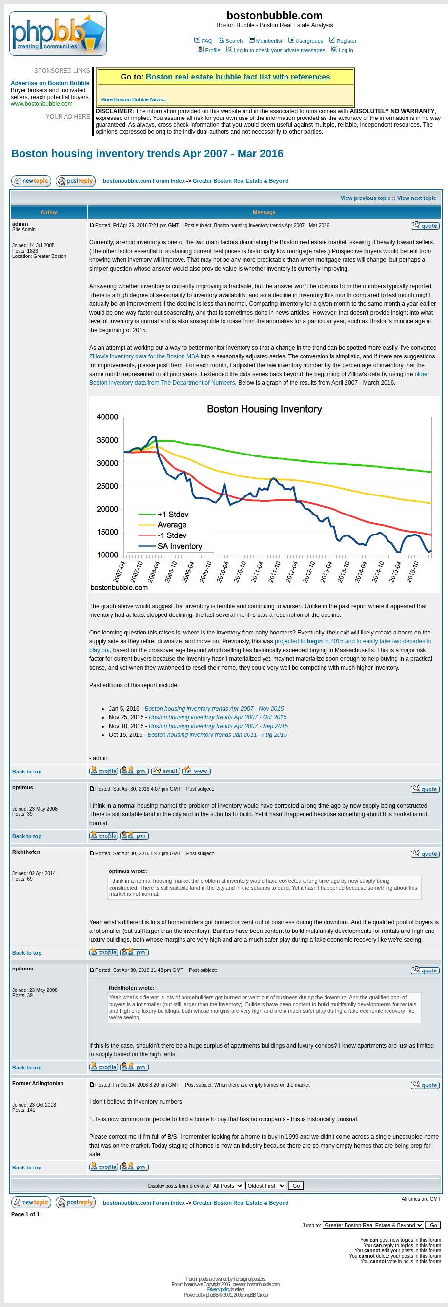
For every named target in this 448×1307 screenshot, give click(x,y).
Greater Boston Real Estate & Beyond (241, 181)
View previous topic (365, 198)
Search (231, 41)
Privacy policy (218, 1289)
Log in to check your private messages (276, 50)
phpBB (212, 1295)
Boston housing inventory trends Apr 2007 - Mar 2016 (147, 153)
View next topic (416, 198)
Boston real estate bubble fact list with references (238, 77)
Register (343, 41)
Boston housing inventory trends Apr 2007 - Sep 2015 (218, 726)
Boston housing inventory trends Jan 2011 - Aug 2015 (217, 735)
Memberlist (266, 41)
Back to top (26, 771)
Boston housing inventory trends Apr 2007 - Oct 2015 (217, 717)
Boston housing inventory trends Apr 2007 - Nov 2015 (214, 708)
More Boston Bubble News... (134, 99)
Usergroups (306, 41)
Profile (209, 50)
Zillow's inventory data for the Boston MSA (144, 356)
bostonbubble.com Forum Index (143, 181)
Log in (342, 50)
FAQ (203, 41)
